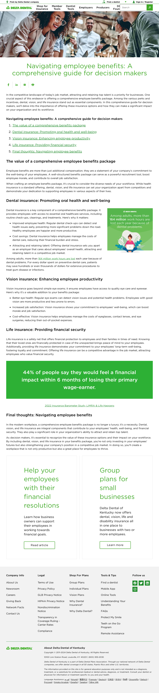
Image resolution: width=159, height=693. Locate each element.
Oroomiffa (134, 679)
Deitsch (143, 679)
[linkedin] (16, 85)
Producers (102, 12)
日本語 (111, 679)
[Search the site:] (133, 12)
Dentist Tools (70, 12)
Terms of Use (45, 582)
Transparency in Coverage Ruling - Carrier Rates (49, 621)
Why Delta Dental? (80, 611)
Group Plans (76, 582)
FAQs (104, 611)
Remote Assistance (112, 633)
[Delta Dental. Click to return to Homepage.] (19, 12)
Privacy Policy (46, 588)
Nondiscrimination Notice (49, 609)
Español (74, 682)
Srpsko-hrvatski (61, 682)
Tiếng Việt (93, 682)
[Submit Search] (150, 12)
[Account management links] (126, 3)
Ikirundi (74, 679)
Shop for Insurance (42, 12)
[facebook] (8, 85)
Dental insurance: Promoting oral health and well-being (54, 132)
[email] (25, 85)
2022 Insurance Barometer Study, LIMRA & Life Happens (79, 405)
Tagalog (83, 682)
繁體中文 (83, 679)
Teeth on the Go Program (110, 625)
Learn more (115, 545)
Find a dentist (109, 582)
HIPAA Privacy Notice (51, 601)
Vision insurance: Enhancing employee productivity (51, 138)
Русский (48, 682)
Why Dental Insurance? (76, 603)
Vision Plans (76, 594)
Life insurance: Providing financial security (44, 145)
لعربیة (67, 679)
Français (93, 679)
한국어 (118, 679)
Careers (10, 594)
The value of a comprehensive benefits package (49, 125)
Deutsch (102, 679)
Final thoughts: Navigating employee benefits (47, 151)
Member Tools (57, 12)
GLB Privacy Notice (49, 594)
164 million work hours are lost (56, 258)
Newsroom (12, 588)
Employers (86, 12)
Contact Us (13, 613)
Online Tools (108, 594)
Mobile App (108, 588)
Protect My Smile (111, 617)
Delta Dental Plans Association (93, 662)
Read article (39, 545)
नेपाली (125, 679)
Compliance (45, 630)
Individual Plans (79, 588)
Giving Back (13, 601)
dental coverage (71, 664)
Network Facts (15, 607)
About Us (12, 582)
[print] (33, 85)
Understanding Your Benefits (113, 603)
